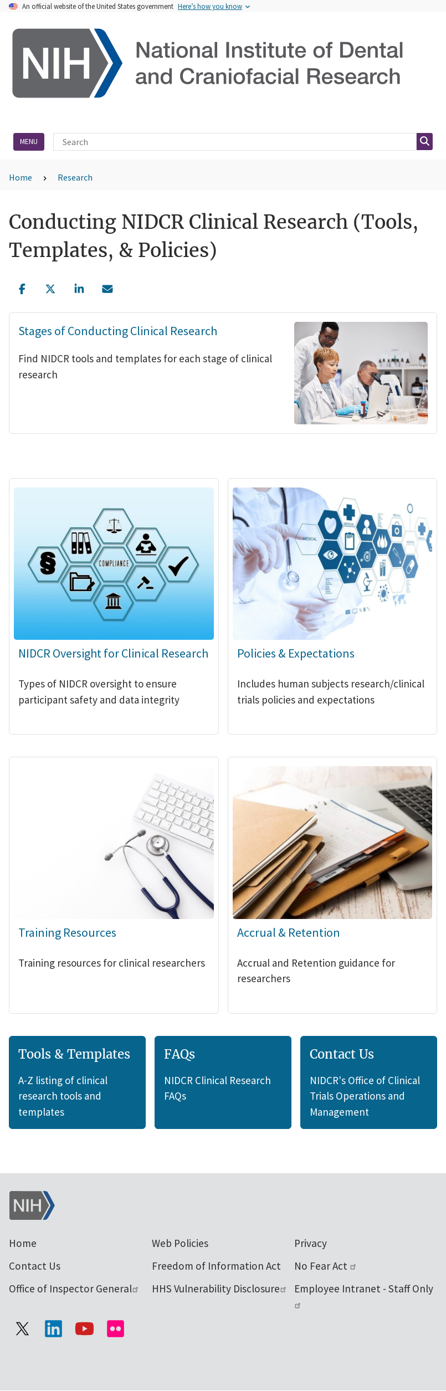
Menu (29, 141)
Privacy (310, 1243)
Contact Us (34, 1265)
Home (20, 177)
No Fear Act (325, 1265)
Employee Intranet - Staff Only (363, 1295)
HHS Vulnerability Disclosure (220, 1288)
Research (75, 177)
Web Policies (180, 1243)
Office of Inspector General (74, 1288)
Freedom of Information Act (216, 1265)
